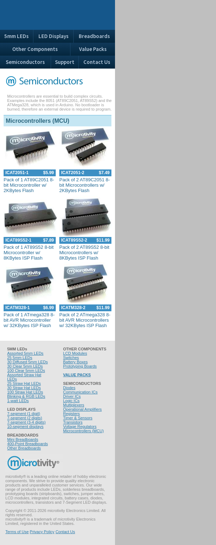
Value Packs (93, 49)
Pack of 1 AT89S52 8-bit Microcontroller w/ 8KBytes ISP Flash (29, 252)
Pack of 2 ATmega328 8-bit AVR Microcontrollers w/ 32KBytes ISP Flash (84, 320)
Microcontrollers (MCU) (83, 431)
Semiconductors (25, 62)
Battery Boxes (75, 362)
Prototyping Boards (80, 366)
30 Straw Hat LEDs (24, 388)
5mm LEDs (16, 36)
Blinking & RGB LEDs (26, 396)
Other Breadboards (24, 448)
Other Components (35, 49)
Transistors (73, 422)
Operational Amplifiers (82, 409)
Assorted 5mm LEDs (25, 353)
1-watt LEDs (18, 401)
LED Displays (53, 36)
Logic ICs (71, 401)
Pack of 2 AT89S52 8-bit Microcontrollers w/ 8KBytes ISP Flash (84, 252)
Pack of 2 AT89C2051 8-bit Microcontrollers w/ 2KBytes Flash (84, 185)
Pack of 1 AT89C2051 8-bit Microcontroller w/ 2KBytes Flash (29, 185)
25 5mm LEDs (19, 357)
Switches (71, 357)
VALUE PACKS (77, 375)
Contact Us (96, 62)
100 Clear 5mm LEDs (26, 370)
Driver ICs (72, 396)
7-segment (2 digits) (24, 418)
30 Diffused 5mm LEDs (27, 362)
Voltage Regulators (80, 426)
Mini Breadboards (22, 439)
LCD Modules (75, 353)
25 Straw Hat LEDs (24, 383)
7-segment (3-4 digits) (26, 422)
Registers (71, 413)
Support (64, 62)
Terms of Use (17, 532)
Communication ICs (80, 392)
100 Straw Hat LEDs (25, 392)
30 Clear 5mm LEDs (25, 366)
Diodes (69, 388)
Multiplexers (73, 405)
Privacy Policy (42, 532)
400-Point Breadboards (27, 444)
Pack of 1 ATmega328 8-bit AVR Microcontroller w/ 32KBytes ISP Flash (29, 320)
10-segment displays (25, 426)
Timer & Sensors (78, 418)
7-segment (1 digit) (23, 413)
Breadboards (94, 36)
